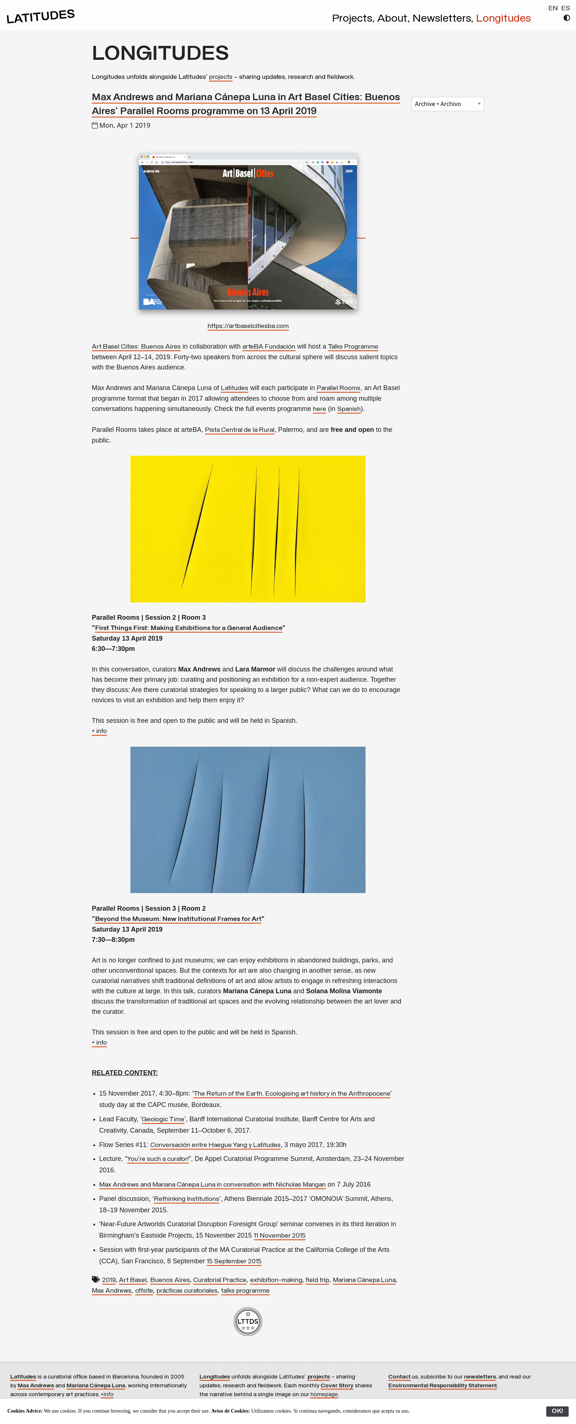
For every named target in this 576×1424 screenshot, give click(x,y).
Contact (399, 1377)
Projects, (354, 19)
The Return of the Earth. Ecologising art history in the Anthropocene (292, 1093)
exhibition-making (276, 1280)
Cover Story (337, 1386)
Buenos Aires (170, 1280)
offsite (144, 1291)
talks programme (245, 1291)
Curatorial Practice (219, 1280)
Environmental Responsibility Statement (442, 1386)
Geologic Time (163, 1119)
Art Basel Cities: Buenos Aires (136, 346)
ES (565, 8)
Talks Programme (353, 346)
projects (221, 77)
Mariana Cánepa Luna (364, 1280)
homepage (324, 1395)
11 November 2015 (280, 1235)
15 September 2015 (234, 1261)
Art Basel (133, 1280)
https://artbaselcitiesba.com (248, 326)
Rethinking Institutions (186, 1199)
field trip (317, 1280)
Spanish (349, 409)
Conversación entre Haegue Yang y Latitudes (215, 1145)
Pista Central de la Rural (239, 430)
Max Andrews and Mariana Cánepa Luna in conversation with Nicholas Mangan (212, 1184)
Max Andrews (112, 1291)
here (319, 409)
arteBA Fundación (268, 346)
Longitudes (503, 19)
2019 (109, 1280)
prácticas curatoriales (186, 1291)
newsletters (480, 1377)
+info (107, 1395)
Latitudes (234, 388)
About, (395, 19)
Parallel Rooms (338, 388)
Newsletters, (444, 19)
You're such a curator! (158, 1159)
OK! (557, 1411)
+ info (99, 731)
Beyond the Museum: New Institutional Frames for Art (178, 919)
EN (553, 8)
